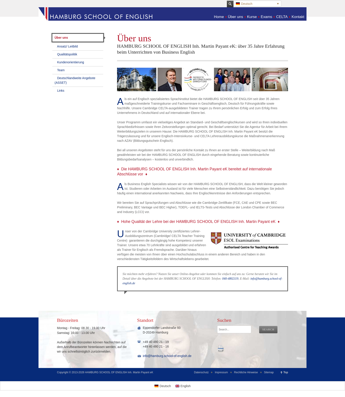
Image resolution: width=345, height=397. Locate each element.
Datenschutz (201, 372)
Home (219, 17)
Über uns (235, 17)
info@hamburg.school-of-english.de (167, 356)
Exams (266, 17)
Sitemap (269, 372)
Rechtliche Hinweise (246, 372)
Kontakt (298, 17)
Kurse (252, 17)
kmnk (220, 348)
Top (285, 372)
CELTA (282, 17)
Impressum (221, 372)
